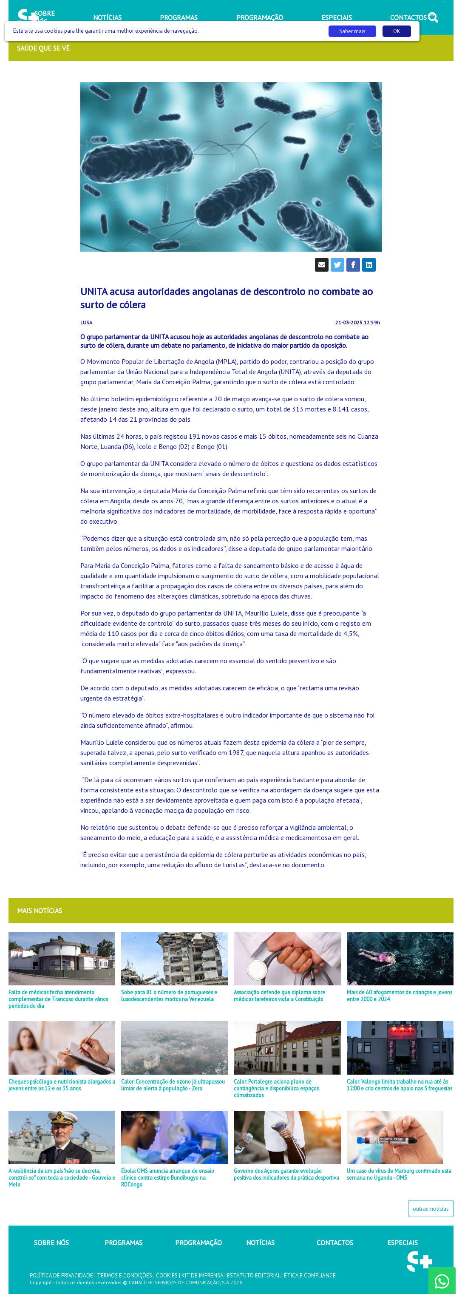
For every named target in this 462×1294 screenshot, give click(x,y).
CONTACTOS (335, 1242)
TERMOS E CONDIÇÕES (124, 1275)
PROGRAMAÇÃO (198, 1242)
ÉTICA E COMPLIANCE (310, 1275)
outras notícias (431, 1208)
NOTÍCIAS (260, 1242)
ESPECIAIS (402, 1242)
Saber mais (352, 31)
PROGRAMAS (123, 1242)
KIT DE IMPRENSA (202, 1275)
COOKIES (167, 1275)
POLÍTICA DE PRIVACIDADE (61, 1275)
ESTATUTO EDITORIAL (253, 1275)
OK (396, 31)
